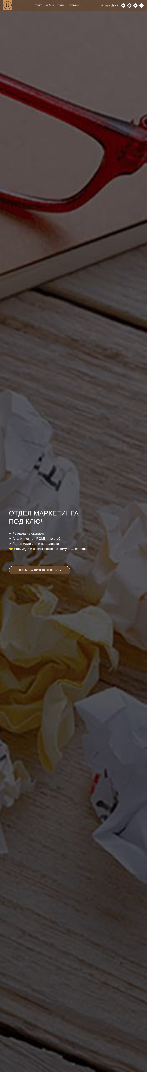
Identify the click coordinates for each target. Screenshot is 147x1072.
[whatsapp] (129, 5)
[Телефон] (141, 5)
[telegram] (123, 5)
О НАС (61, 5)
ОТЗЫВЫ (74, 5)
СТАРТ (38, 5)
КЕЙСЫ (50, 5)
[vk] (135, 5)
